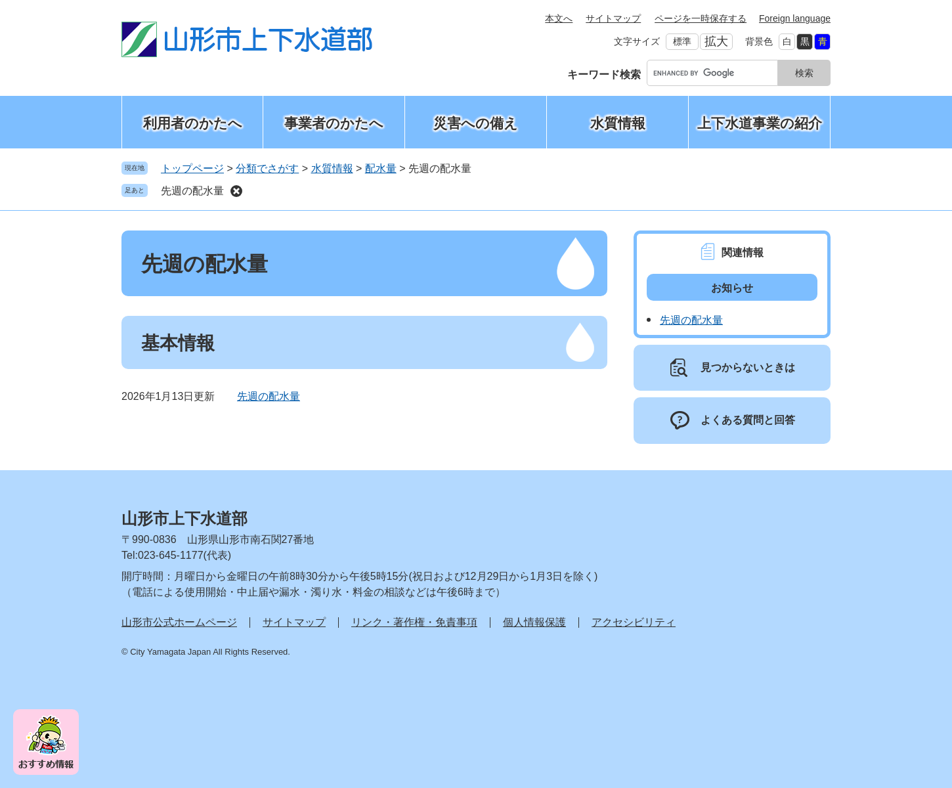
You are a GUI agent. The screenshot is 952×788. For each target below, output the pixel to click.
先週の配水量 (192, 190)
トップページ (192, 168)
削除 (236, 191)
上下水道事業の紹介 (759, 123)
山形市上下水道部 (184, 518)
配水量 (381, 168)
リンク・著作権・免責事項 (414, 622)
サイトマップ (613, 18)
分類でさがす (267, 168)
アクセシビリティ (634, 622)
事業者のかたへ (333, 123)
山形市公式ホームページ (179, 622)
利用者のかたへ (192, 123)
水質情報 (617, 123)
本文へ (559, 18)
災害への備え (475, 123)
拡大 (716, 41)
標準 (682, 41)
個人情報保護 (534, 622)
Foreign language (795, 18)
